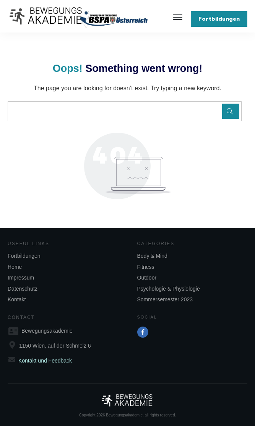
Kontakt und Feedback (45, 361)
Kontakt (17, 299)
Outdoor (147, 278)
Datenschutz (22, 289)
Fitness (145, 267)
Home (15, 267)
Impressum (21, 278)
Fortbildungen (24, 256)
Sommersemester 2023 (165, 299)
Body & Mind (152, 256)
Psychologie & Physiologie (168, 289)
